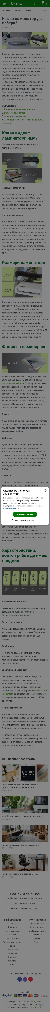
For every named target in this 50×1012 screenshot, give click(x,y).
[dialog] (25, 506)
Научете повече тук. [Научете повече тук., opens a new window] (11, 508)
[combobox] (45, 490)
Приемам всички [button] (25, 514)
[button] (25, 520)
